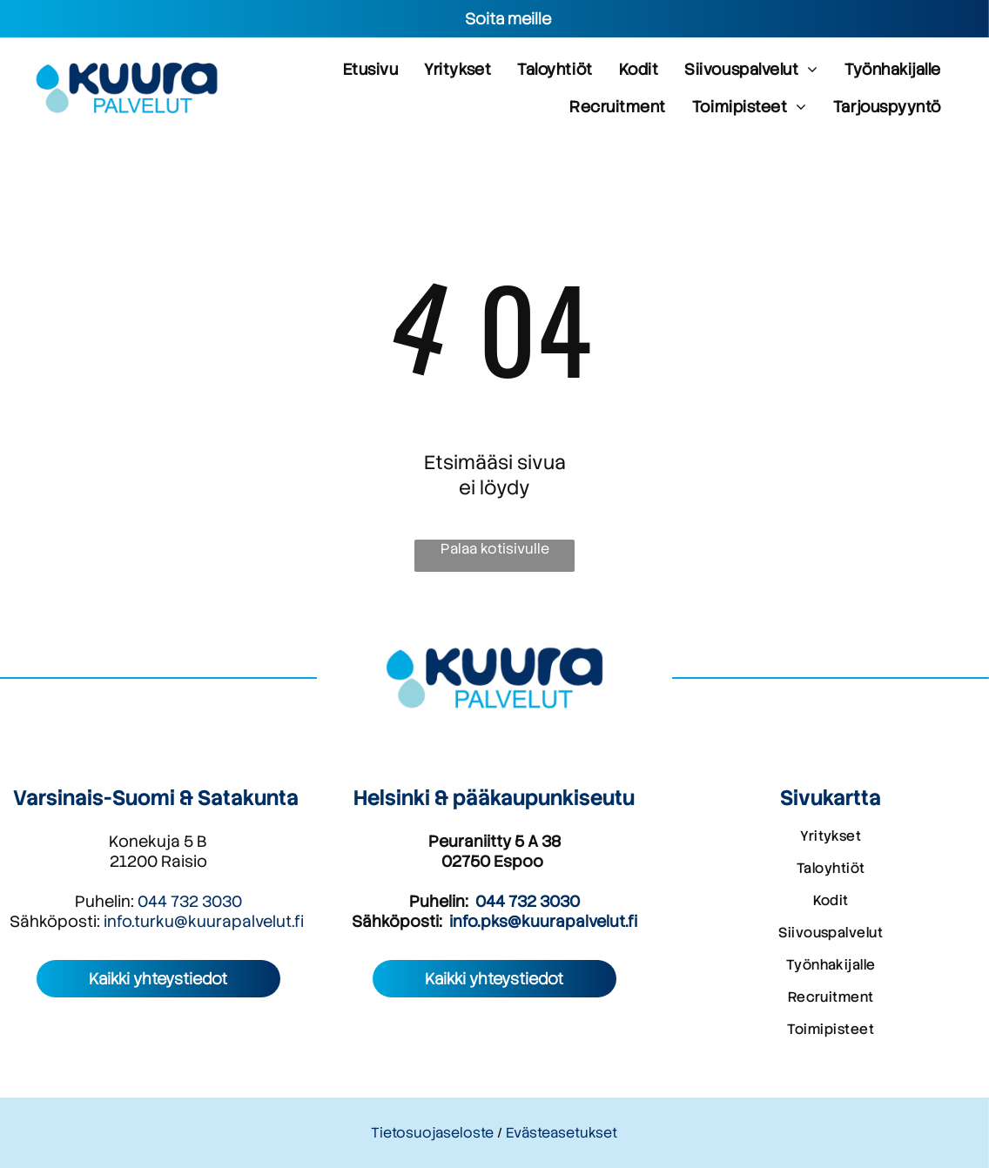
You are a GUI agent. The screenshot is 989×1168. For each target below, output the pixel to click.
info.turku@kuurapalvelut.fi (204, 921)
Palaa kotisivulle (495, 549)
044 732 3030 (190, 901)
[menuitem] (371, 69)
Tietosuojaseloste (432, 1133)
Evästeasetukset (561, 1133)
